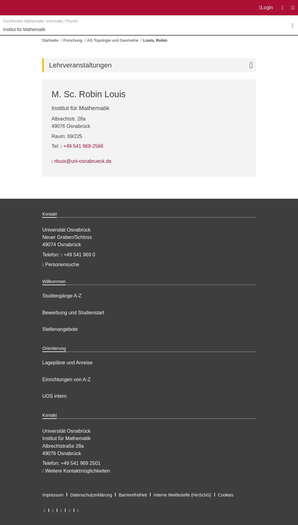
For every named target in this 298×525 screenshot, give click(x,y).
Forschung (72, 40)
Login (266, 7)
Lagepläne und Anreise (67, 362)
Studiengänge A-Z (62, 295)
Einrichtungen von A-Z (66, 379)
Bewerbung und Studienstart (73, 312)
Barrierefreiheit (133, 494)
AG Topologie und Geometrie (112, 40)
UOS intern (54, 396)
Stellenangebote (60, 329)
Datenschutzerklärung (91, 494)
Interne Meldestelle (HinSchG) (182, 494)
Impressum (52, 494)
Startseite (50, 40)
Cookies (226, 494)
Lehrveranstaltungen (152, 65)
